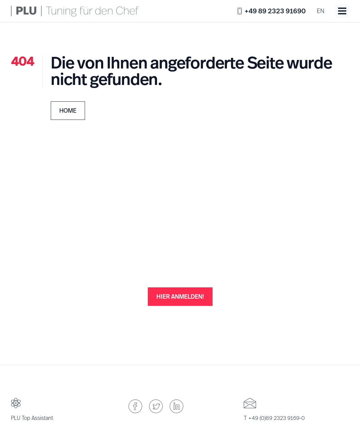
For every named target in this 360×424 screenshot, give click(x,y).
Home (67, 110)
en (320, 11)
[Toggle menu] (342, 11)
